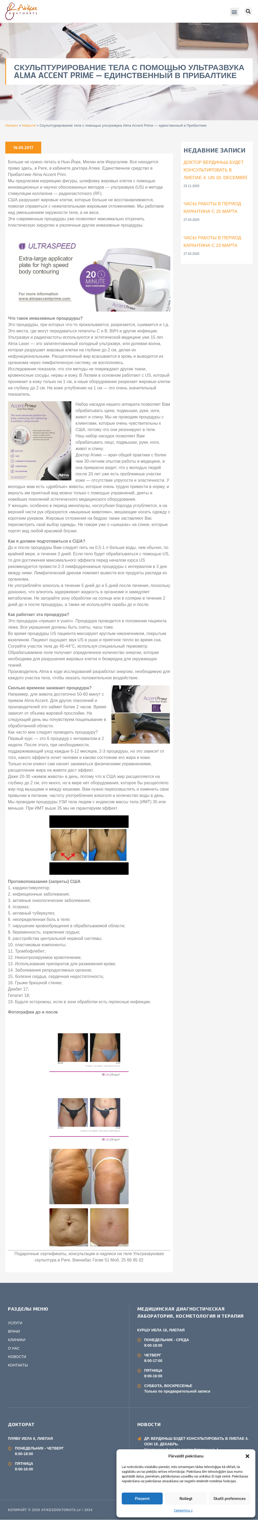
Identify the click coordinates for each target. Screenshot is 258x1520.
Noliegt (186, 1498)
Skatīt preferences (229, 1498)
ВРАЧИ (14, 1331)
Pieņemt (142, 1498)
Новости (29, 125)
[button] (247, 1456)
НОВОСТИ (17, 1357)
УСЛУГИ (15, 1323)
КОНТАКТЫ (18, 1365)
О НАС (14, 1348)
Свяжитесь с (183, 1510)
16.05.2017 (23, 147)
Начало (11, 125)
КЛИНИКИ (16, 1340)
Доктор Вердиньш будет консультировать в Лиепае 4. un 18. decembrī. (216, 170)
